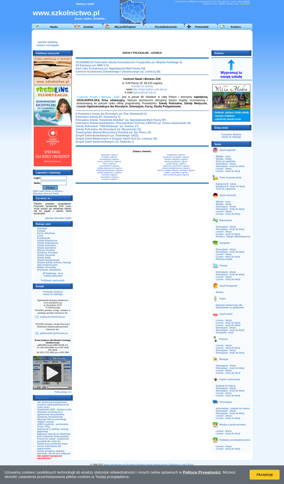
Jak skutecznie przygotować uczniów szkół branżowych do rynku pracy (53, 404)
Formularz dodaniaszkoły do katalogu (53, 293)
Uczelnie (88, 27)
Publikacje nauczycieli (53, 280)
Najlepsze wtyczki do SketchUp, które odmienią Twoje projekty (54, 435)
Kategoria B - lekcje (226, 184)
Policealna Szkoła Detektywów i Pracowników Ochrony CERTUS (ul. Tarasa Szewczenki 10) (133, 123)
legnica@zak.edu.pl (144, 92)
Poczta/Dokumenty (166, 27)
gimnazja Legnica (109, 155)
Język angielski (227, 150)
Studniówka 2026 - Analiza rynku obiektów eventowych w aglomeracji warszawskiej (54, 412)
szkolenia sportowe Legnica (176, 166)
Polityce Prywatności (202, 472)
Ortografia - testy (225, 332)
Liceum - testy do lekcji (228, 171)
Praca (191, 465)
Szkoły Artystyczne (47, 240)
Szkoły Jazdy (44, 257)
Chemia (223, 265)
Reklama (174, 465)
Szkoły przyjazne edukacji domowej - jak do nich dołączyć (53, 452)
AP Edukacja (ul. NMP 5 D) (92, 65)
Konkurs (236, 27)
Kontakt (130, 465)
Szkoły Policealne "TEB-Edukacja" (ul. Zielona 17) (107, 126)
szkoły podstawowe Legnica (109, 170)
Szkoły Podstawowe (47, 243)
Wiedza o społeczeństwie (232, 424)
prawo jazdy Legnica (176, 164)
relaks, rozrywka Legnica (176, 172)
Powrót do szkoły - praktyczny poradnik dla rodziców (53, 440)
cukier (68, 218)
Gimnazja (42, 228)
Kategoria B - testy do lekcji (230, 186)
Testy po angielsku (226, 161)
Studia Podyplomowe (48, 260)
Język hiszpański (228, 286)
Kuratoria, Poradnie (47, 253)
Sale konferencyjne (47, 265)
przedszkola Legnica (109, 166)
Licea (40, 235)
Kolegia (41, 231)
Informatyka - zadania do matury (233, 408)
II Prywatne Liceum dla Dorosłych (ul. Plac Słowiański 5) (111, 113)
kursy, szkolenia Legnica (109, 161)
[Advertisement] (169, 40)
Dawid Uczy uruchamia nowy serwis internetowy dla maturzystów (52, 446)
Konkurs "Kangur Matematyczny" (233, 236)
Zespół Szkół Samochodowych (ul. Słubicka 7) (105, 141)
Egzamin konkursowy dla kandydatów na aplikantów (230, 306)
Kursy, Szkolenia (46, 233)
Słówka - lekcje (224, 159)
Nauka (53, 27)
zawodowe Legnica (109, 177)
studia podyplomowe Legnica (176, 168)
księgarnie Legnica (176, 155)
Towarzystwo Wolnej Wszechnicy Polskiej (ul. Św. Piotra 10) (113, 132)
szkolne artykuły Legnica (176, 159)
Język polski (226, 314)
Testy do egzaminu (226, 189)
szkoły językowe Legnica (176, 161)
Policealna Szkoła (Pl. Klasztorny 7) (98, 116)
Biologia (223, 359)
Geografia (224, 243)
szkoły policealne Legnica (109, 172)
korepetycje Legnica (109, 159)
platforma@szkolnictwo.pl (53, 333)
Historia (223, 339)
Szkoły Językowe (46, 255)
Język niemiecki (227, 195)
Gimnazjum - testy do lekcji (230, 166)
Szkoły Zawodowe (46, 248)
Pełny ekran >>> (63, 392)
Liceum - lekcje (224, 168)
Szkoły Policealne (46, 245)
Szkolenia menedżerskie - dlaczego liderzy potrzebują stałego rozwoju (51, 419)
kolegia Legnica (109, 157)
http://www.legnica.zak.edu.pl (150, 89)
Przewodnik (202, 27)
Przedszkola (43, 238)
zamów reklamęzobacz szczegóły (47, 42)
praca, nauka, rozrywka (89, 18)
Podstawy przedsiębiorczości (234, 440)
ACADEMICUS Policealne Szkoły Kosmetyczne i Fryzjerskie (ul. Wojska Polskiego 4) (129, 62)
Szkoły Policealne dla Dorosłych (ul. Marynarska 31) (108, 129)
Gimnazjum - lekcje (226, 164)
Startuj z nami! (85, 4)
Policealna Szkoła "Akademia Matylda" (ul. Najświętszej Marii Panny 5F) (121, 120)
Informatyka (225, 402)
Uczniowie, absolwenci (49, 270)
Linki (183, 465)
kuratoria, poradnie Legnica (176, 157)
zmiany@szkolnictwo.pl (52, 317)
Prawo (222, 298)
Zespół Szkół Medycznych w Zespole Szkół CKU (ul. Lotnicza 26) (116, 138)
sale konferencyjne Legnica (176, 175)
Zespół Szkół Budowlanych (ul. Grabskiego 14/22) (107, 135)
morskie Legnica (109, 175)
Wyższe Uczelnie (46, 250)
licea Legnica (109, 164)
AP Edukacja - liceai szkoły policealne (53, 274)
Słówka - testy (223, 156)
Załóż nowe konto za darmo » (48, 191)
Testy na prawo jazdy (230, 177)
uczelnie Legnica (109, 179)
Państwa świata (224, 259)
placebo (49, 218)
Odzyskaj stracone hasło (46, 193)
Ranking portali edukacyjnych (152, 465)
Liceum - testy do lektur (228, 325)
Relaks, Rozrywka (46, 267)
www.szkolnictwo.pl (66, 13)
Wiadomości (42, 398)
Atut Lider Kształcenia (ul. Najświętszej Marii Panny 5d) (110, 68)
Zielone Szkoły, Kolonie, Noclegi (54, 262)
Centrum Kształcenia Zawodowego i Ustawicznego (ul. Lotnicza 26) (118, 71)
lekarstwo (59, 218)
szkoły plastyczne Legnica (109, 168)
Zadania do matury (226, 386)
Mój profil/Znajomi (125, 27)
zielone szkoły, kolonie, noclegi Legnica (176, 170)
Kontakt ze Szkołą (142, 86)
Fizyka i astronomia (229, 379)
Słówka (219, 292)
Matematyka (225, 220)
